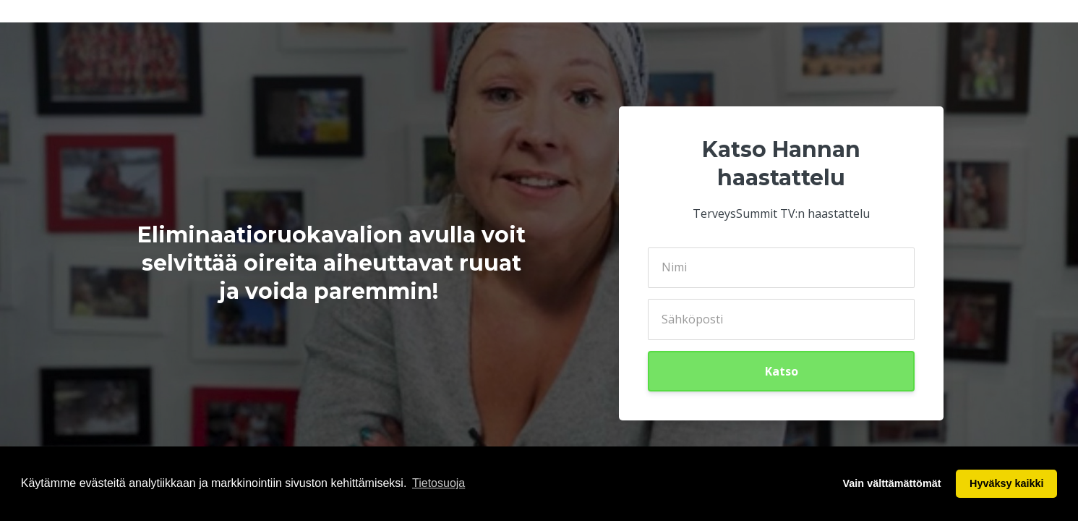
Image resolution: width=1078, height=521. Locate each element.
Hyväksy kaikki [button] (1006, 483)
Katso (781, 371)
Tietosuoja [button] (438, 483)
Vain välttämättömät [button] (892, 483)
